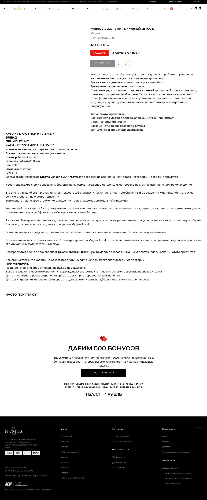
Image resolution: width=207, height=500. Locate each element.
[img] (5, 9)
